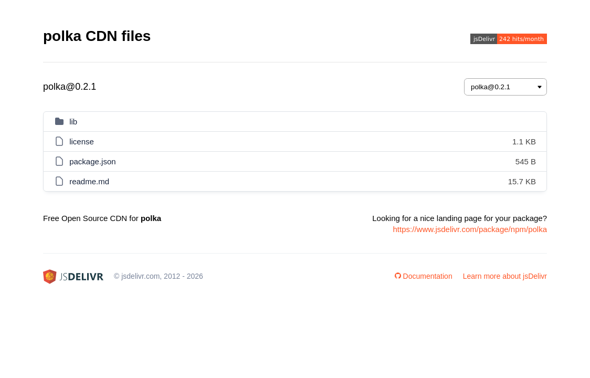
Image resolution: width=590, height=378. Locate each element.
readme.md (89, 181)
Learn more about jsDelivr (505, 276)
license (81, 141)
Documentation (423, 276)
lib (73, 121)
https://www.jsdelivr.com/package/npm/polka (470, 229)
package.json (92, 161)
